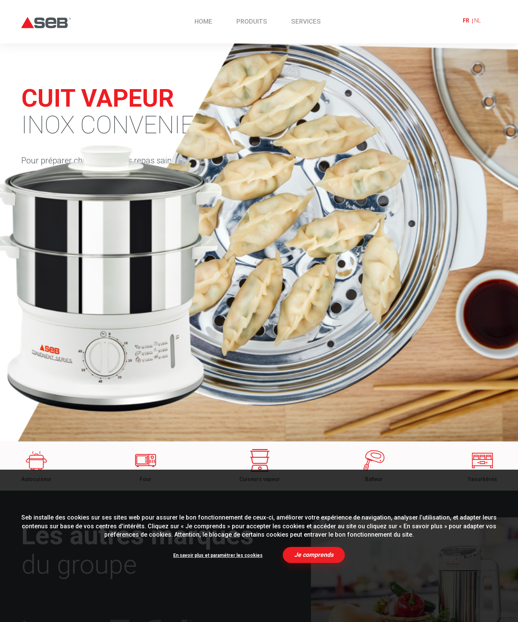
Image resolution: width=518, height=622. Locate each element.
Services (306, 21)
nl (477, 21)
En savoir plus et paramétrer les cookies (218, 555)
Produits (251, 21)
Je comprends (313, 554)
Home (203, 21)
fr (466, 21)
